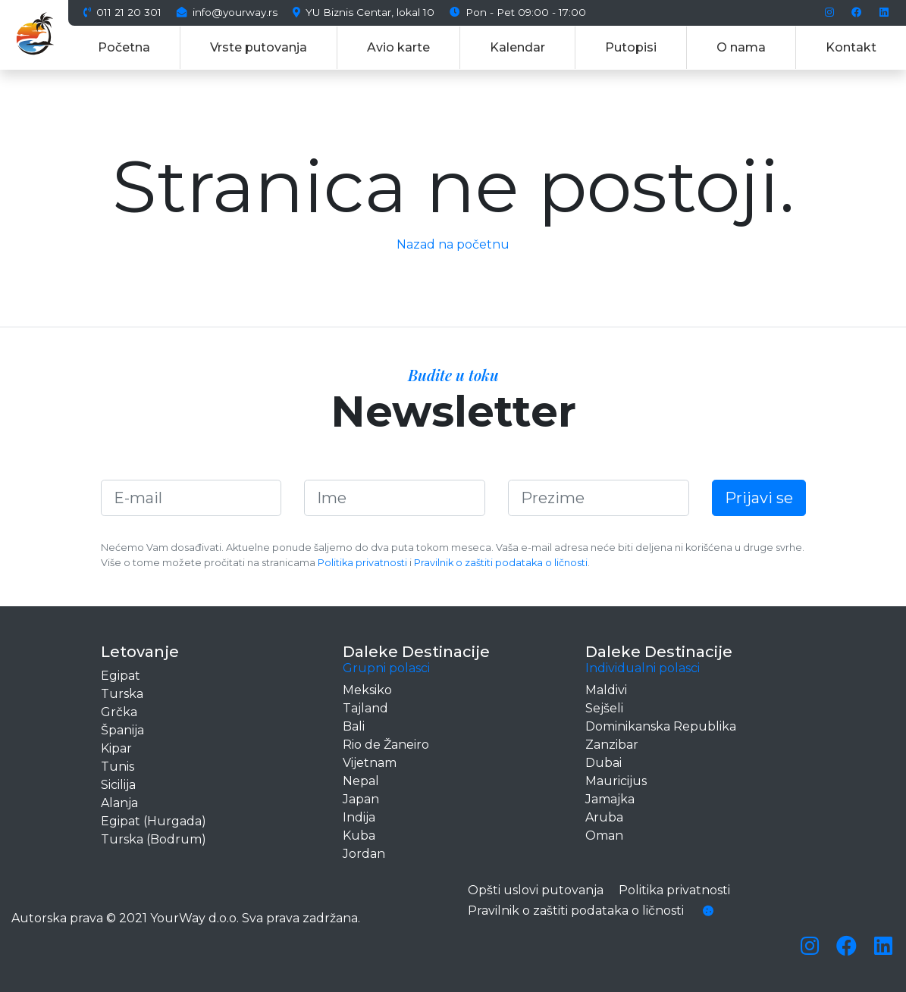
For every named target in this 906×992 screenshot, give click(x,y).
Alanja (119, 803)
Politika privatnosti (362, 562)
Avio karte (398, 47)
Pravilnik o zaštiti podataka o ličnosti (501, 562)
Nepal (361, 781)
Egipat (120, 675)
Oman (604, 835)
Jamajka (610, 799)
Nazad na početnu (453, 244)
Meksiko (367, 690)
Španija (122, 730)
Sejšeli (604, 708)
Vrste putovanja (258, 47)
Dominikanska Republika (660, 726)
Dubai (603, 763)
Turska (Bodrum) (153, 839)
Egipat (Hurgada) (153, 821)
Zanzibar (611, 744)
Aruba (604, 817)
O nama (741, 47)
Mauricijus (616, 781)
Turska (122, 694)
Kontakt (851, 47)
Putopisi (631, 47)
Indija (359, 817)
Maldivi (606, 690)
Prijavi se (759, 498)
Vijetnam (370, 763)
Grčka (119, 712)
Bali (354, 726)
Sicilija (118, 785)
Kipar (116, 748)
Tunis (117, 766)
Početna (124, 47)
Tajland (365, 708)
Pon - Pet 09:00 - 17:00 (518, 13)
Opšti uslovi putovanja (535, 890)
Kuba (359, 835)
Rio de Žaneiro (386, 744)
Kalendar (517, 47)
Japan (361, 799)
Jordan (364, 853)
